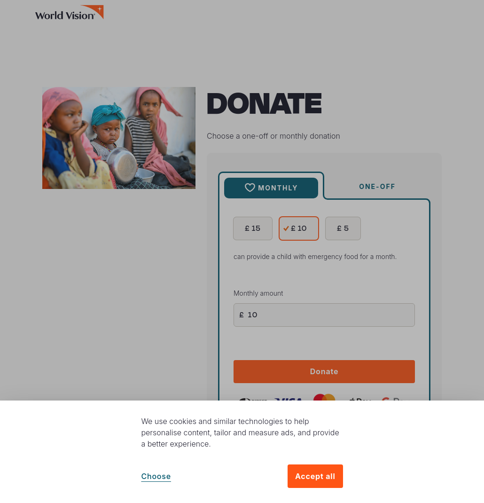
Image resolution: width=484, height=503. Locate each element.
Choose (156, 476)
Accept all (315, 476)
